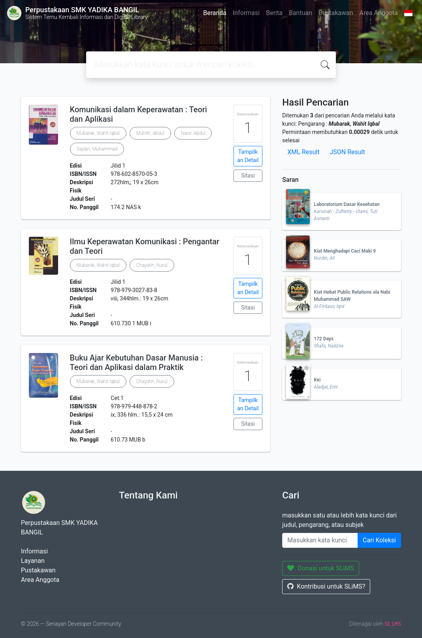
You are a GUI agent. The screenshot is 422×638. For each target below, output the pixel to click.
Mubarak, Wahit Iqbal (98, 133)
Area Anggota (379, 13)
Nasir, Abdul (193, 133)
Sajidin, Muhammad (97, 149)
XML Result (303, 152)
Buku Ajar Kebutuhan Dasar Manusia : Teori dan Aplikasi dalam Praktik (136, 362)
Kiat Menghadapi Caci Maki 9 (345, 251)
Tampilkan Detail (247, 156)
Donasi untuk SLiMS (320, 568)
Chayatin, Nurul (152, 265)
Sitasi (248, 175)
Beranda (214, 13)
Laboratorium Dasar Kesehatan (346, 204)
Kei (317, 380)
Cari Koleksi (379, 540)
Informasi (246, 13)
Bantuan (300, 13)
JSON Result (347, 152)
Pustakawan (335, 13)
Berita (274, 13)
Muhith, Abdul (150, 133)
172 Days (323, 339)
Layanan (33, 560)
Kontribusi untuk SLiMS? (326, 586)
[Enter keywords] (320, 540)
